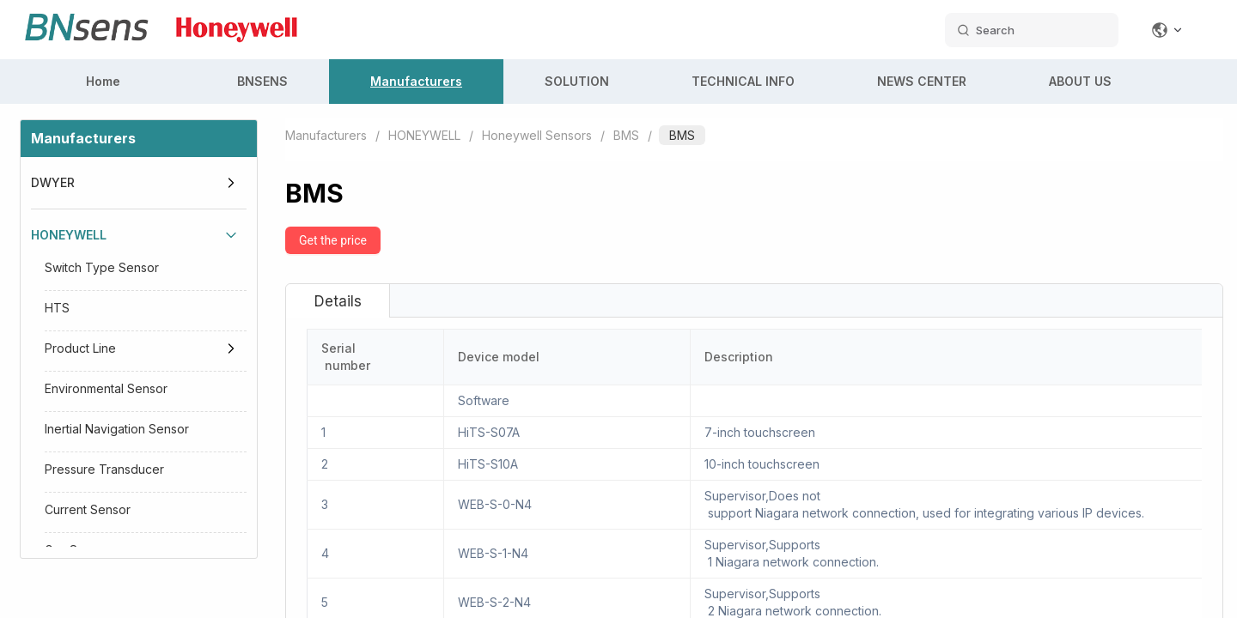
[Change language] (1167, 30)
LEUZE (49, 438)
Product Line (80, 348)
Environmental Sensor (106, 388)
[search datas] (1031, 30)
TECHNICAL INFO (743, 81)
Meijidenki (62, 543)
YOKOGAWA (65, 490)
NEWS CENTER (921, 81)
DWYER (53, 182)
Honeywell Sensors (537, 135)
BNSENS (262, 81)
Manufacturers (416, 81)
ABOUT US (1080, 81)
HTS (57, 307)
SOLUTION (577, 81)
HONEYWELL (69, 234)
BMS (626, 135)
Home (103, 81)
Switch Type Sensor (102, 267)
